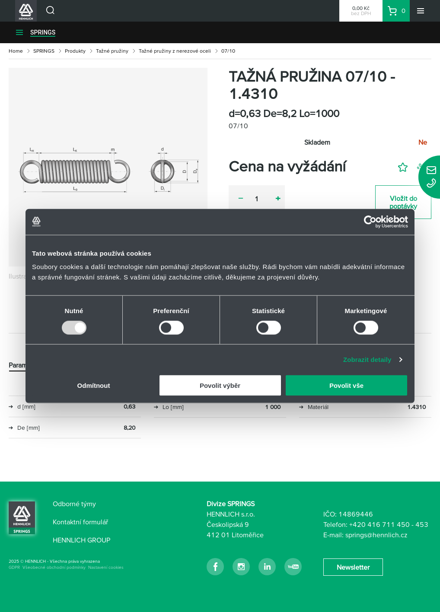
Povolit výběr (220, 385)
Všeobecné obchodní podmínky (54, 567)
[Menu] (420, 11)
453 (421, 524)
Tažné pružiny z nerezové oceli (175, 51)
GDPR (14, 567)
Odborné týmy (74, 503)
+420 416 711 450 (379, 524)
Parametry (24, 365)
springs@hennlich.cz (376, 535)
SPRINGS (42, 32)
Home (16, 51)
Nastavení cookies (106, 567)
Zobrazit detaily (367, 359)
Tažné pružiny (112, 51)
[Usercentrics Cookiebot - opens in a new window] (370, 221)
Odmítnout (93, 385)
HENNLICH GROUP (81, 540)
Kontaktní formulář (80, 522)
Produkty (75, 51)
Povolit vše (346, 385)
